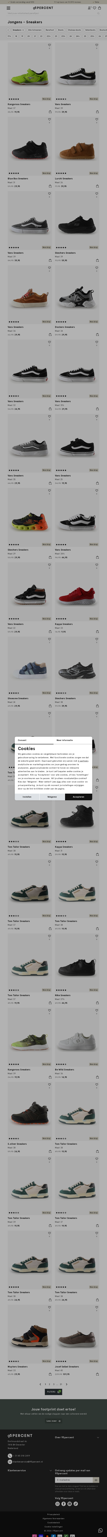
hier (59, 782)
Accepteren (78, 797)
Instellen (27, 797)
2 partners (83, 761)
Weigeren (52, 797)
